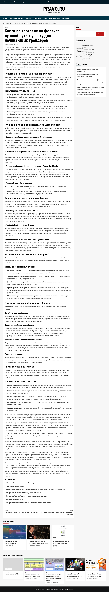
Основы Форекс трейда (15, 486)
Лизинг (45, 18)
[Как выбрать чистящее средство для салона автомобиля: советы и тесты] (75, 564)
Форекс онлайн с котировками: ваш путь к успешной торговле (29, 503)
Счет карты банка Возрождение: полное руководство (22, 511)
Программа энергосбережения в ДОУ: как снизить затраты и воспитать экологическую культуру (90, 82)
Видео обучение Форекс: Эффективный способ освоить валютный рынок (38, 544)
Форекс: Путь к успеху (15, 499)
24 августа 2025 (14, 576)
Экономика (65, 18)
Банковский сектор (17, 18)
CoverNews (61, 589)
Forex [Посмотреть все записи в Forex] (6, 27)
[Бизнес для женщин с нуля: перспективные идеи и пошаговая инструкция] (96, 564)
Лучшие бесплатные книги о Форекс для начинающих (26, 483)
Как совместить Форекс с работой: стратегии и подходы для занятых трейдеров (36, 489)
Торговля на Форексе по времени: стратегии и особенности (12, 544)
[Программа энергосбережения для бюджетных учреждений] (34, 564)
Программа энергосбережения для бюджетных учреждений (87, 75)
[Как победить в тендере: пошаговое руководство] (13, 564)
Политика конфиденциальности (23, 2)
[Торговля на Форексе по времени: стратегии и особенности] (14, 532)
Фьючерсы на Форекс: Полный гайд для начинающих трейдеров (56, 512)
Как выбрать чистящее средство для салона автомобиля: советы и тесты (90, 88)
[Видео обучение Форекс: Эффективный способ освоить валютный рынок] (38, 532)
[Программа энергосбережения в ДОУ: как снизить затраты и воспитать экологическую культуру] (54, 564)
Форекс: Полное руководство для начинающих (24, 493)
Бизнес (28, 18)
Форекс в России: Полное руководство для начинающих (27, 496)
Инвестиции (37, 18)
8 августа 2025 (34, 578)
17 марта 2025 (14, 44)
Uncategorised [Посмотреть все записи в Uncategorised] (8, 568)
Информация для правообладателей (44, 2)
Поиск (78, 27)
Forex (5, 18)
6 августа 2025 (55, 582)
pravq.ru (54, 9)
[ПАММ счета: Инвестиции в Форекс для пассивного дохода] (63, 532)
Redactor (7, 44)
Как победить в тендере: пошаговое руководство (87, 70)
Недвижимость (54, 18)
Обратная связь (7, 2)
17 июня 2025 (96, 578)
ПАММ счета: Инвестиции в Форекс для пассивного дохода (61, 544)
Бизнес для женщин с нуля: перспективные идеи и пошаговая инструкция (90, 93)
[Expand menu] (7, 18)
